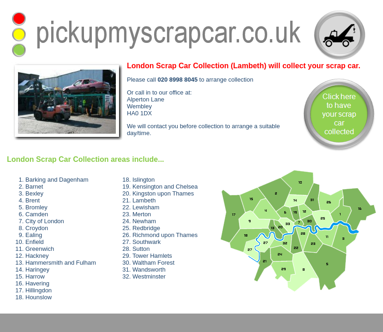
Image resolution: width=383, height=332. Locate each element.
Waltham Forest (153, 262)
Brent (32, 200)
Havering (37, 283)
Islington (143, 179)
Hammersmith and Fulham (60, 262)
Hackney (37, 255)
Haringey (37, 269)
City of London (44, 221)
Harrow (35, 276)
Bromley (36, 207)
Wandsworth (149, 269)
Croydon (36, 228)
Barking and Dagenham (57, 179)
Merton (141, 214)
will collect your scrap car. (243, 66)
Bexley (34, 193)
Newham (144, 221)
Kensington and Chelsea (165, 186)
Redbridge (146, 228)
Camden (36, 214)
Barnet (34, 186)
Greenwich (39, 248)
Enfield (34, 241)
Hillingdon (38, 290)
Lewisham (146, 207)
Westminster (149, 276)
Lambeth (144, 200)
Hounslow (38, 297)
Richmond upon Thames (164, 234)
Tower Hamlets (152, 255)
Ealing (33, 234)
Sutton (141, 248)
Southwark (146, 241)
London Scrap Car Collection (57, 159)
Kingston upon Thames (163, 193)
